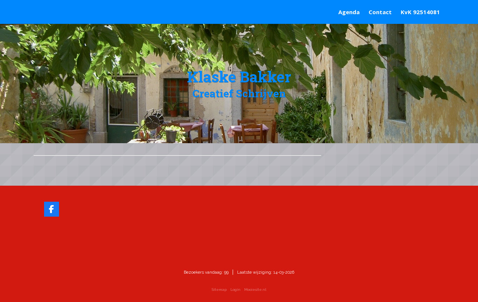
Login (235, 289)
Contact (380, 12)
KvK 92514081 (420, 12)
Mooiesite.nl (255, 289)
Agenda (349, 12)
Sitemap (219, 289)
